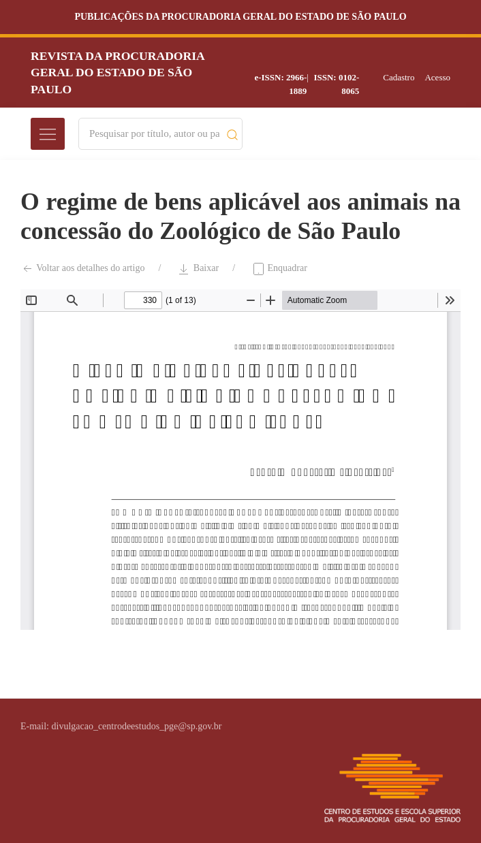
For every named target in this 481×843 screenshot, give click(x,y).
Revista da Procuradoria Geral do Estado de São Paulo (117, 72)
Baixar (198, 269)
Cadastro (398, 77)
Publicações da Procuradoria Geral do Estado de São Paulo (240, 17)
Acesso (437, 77)
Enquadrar (279, 269)
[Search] (154, 134)
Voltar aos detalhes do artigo (82, 269)
